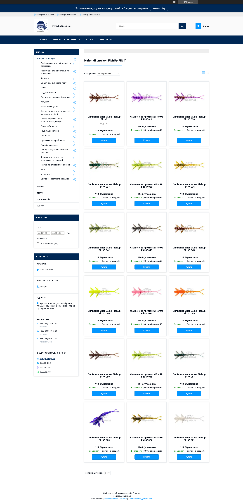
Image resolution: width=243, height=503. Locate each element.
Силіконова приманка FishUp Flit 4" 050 (104, 375)
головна (42, 39)
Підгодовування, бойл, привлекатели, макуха (52, 120)
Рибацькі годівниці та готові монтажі (54, 151)
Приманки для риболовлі (53, 140)
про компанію (43, 199)
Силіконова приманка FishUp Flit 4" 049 (189, 312)
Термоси (45, 78)
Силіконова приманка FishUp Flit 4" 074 (146, 438)
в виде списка (208, 73)
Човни (44, 87)
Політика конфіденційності (140, 499)
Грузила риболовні (50, 131)
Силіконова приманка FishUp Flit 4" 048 (146, 312)
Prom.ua (136, 493)
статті (40, 193)
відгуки (40, 205)
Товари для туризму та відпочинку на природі (52, 158)
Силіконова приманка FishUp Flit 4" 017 (104, 185)
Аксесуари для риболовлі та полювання (55, 72)
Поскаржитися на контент (115, 499)
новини (40, 186)
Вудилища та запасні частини (55, 97)
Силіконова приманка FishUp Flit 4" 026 (146, 185)
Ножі (43, 169)
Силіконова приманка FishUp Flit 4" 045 (189, 248)
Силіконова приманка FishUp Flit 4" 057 (189, 375)
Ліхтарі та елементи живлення (55, 165)
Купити (104, 140)
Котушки (45, 102)
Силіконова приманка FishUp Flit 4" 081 (189, 438)
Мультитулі (46, 174)
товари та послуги (64, 39)
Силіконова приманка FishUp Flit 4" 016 (189, 118)
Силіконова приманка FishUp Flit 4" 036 (189, 185)
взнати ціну (159, 8)
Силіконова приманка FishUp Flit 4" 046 (104, 312)
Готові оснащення (49, 145)
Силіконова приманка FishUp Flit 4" (104, 118)
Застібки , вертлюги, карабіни (55, 179)
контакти (106, 39)
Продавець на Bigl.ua (121, 496)
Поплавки (45, 135)
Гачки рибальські (49, 126)
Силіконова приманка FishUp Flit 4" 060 (104, 438)
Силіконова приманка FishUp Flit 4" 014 (146, 118)
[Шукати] (182, 26)
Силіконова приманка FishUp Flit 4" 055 (146, 375)
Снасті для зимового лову (53, 83)
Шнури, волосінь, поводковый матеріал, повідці (55, 112)
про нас (89, 39)
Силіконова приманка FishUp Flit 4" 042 (104, 248)
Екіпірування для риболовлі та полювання (56, 64)
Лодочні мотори (48, 92)
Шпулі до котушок (49, 106)
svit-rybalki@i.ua (47, 358)
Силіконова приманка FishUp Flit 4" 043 (146, 248)
